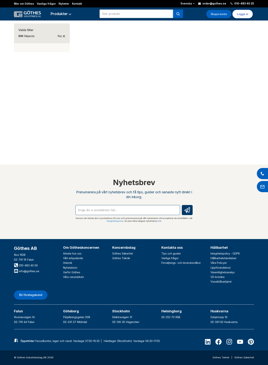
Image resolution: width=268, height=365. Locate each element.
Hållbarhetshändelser (223, 258)
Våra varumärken (73, 276)
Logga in (242, 14)
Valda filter (26, 30)
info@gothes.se (26, 271)
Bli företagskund (30, 295)
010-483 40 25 (242, 3)
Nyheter (64, 3)
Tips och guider (171, 253)
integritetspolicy (115, 221)
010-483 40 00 (26, 265)
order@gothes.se (212, 3)
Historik (67, 262)
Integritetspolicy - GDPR (225, 253)
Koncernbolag (123, 247)
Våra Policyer (218, 262)
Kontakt (77, 3)
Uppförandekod (220, 267)
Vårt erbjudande (73, 258)
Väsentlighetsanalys (222, 272)
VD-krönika (217, 276)
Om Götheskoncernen (81, 247)
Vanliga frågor (46, 3)
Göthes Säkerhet (122, 253)
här (159, 221)
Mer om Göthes (24, 3)
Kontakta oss (172, 247)
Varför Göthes (71, 272)
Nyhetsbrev (70, 267)
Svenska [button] (187, 3)
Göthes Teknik (121, 258)
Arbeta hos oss (72, 253)
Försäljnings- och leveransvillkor (181, 262)
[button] (61, 13)
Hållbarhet (219, 247)
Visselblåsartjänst (221, 281)
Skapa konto (219, 14)
